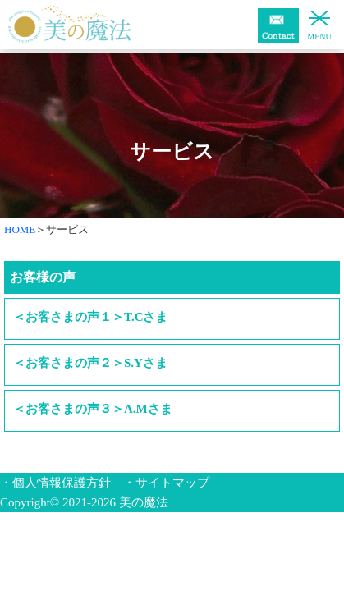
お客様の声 (43, 277)
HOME (19, 229)
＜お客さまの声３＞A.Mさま (92, 408)
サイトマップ (172, 482)
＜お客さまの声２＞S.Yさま (90, 362)
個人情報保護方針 (61, 482)
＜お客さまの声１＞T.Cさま (90, 316)
